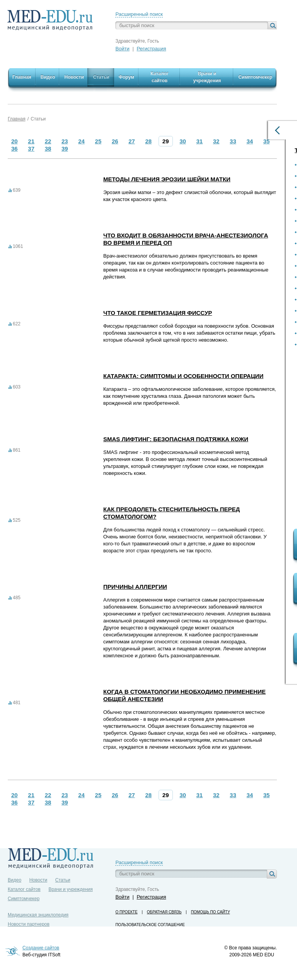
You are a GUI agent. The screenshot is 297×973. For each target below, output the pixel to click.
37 (31, 148)
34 (249, 141)
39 (64, 148)
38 (48, 148)
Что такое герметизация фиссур (157, 312)
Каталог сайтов (24, 889)
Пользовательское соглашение (149, 925)
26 (115, 141)
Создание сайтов (40, 948)
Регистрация (151, 49)
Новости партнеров (29, 924)
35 (266, 141)
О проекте (126, 912)
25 (98, 141)
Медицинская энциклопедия (38, 915)
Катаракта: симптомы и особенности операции (183, 376)
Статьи (38, 119)
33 (233, 141)
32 (216, 141)
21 (31, 141)
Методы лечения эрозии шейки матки (166, 179)
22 (48, 141)
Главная (17, 119)
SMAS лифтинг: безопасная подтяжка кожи (175, 439)
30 (182, 141)
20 (14, 141)
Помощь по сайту (210, 912)
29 (165, 141)
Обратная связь (164, 912)
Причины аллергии (135, 586)
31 (199, 141)
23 (64, 141)
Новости (38, 880)
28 (148, 141)
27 (131, 141)
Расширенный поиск (138, 14)
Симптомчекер (23, 898)
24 (81, 141)
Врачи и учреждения (70, 889)
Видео (14, 880)
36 (14, 148)
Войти (122, 49)
